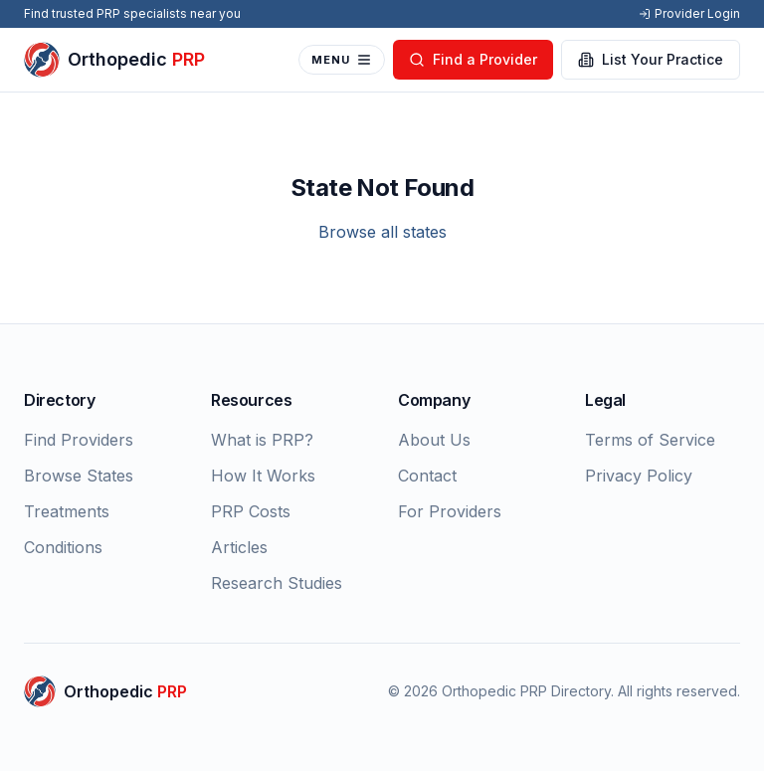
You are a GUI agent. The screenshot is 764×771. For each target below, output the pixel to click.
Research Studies (276, 583)
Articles (239, 547)
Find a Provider (473, 59)
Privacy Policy (638, 475)
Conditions (63, 547)
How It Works (263, 475)
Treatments (66, 511)
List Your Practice (650, 59)
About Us (434, 440)
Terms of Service (650, 440)
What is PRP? (262, 440)
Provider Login (689, 13)
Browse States (78, 475)
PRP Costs (250, 511)
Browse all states (382, 232)
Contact (427, 475)
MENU (341, 60)
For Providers (449, 511)
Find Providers (78, 440)
